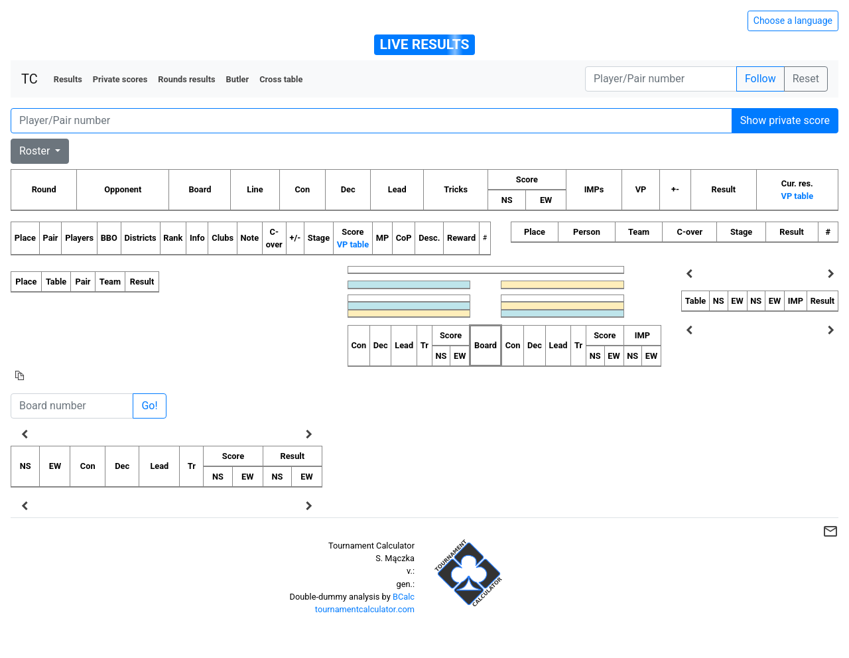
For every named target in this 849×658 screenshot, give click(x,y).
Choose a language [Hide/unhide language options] (792, 20)
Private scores (120, 79)
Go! (149, 405)
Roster (35, 151)
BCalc (404, 597)
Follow (760, 78)
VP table (797, 196)
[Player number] (661, 79)
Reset (806, 78)
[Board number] (72, 406)
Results (68, 79)
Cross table (280, 79)
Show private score (785, 120)
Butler (237, 79)
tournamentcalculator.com (365, 609)
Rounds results (186, 79)
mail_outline (830, 531)
